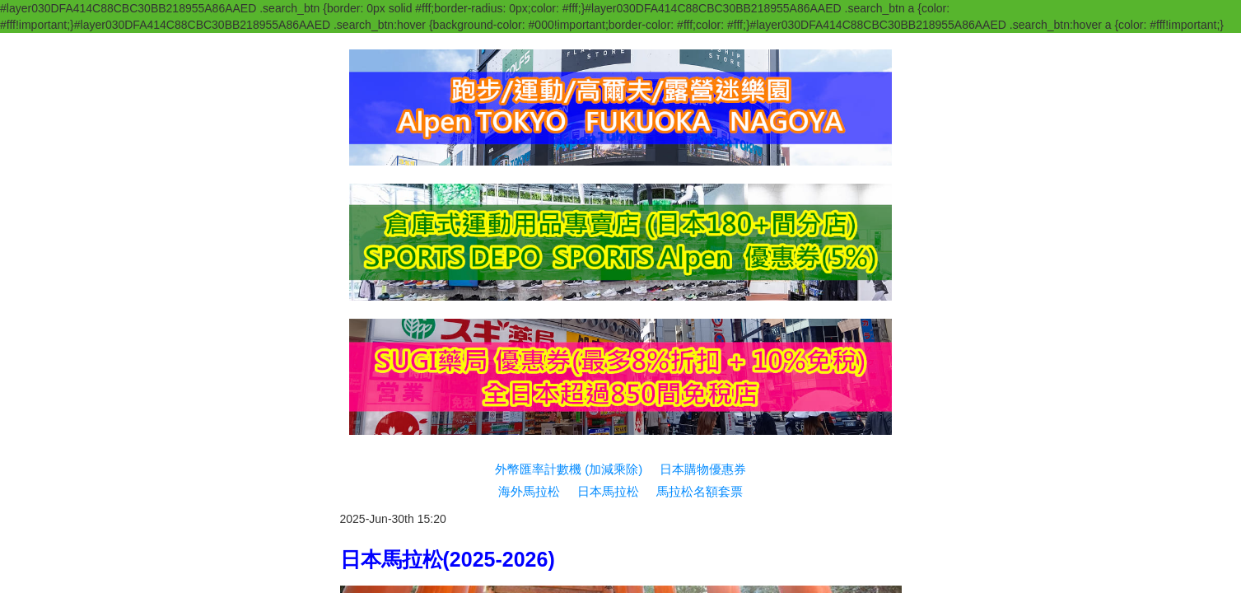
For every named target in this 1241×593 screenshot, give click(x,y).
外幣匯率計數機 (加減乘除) (568, 147)
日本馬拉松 (608, 169)
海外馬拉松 (529, 169)
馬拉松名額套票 (699, 169)
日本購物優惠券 (703, 147)
